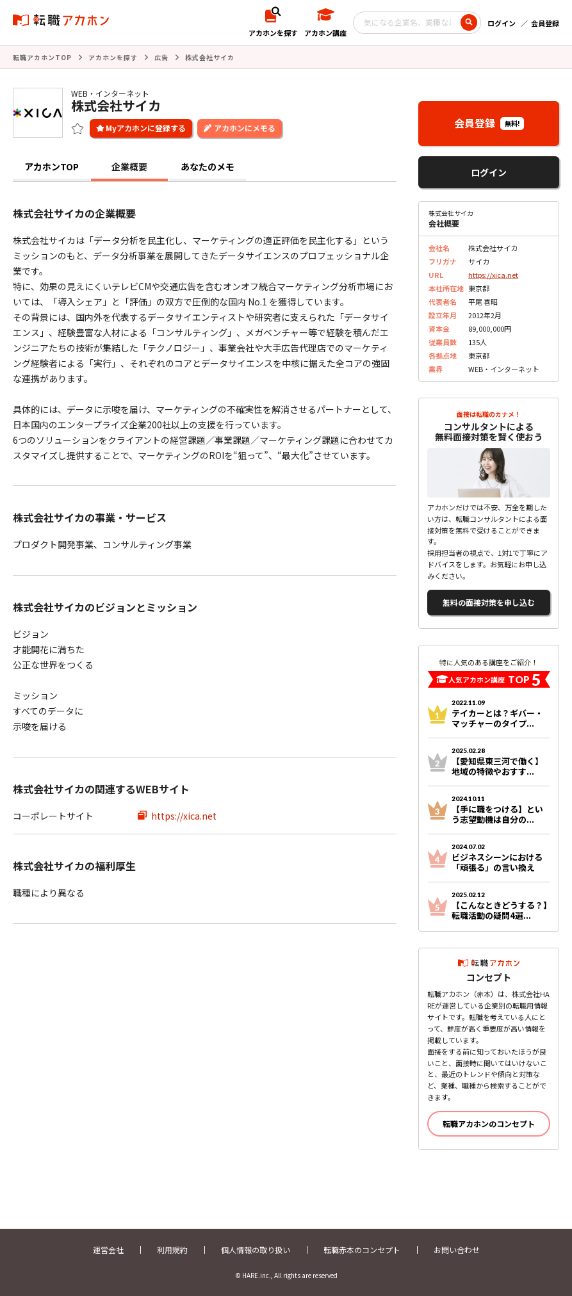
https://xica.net (184, 815)
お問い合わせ (457, 1249)
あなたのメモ (207, 166)
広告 (161, 57)
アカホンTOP (51, 166)
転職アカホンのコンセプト (489, 1123)
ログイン (501, 23)
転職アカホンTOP (42, 57)
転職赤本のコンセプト (361, 1249)
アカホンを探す (113, 57)
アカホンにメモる (244, 127)
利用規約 (172, 1249)
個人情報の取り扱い (255, 1249)
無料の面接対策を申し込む (489, 602)
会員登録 (545, 23)
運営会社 (108, 1249)
